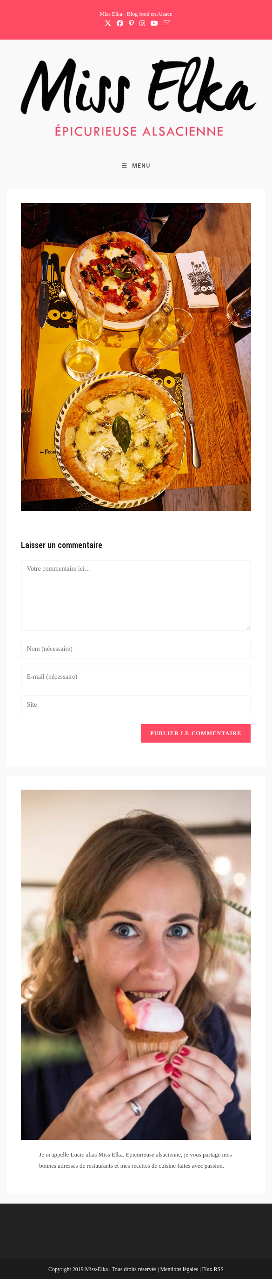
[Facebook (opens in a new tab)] (120, 24)
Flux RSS (213, 1269)
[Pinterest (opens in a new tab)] (131, 24)
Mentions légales (179, 1269)
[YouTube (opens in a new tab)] (154, 24)
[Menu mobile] (136, 166)
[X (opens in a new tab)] (108, 24)
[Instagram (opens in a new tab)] (142, 24)
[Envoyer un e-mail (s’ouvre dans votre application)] (165, 24)
